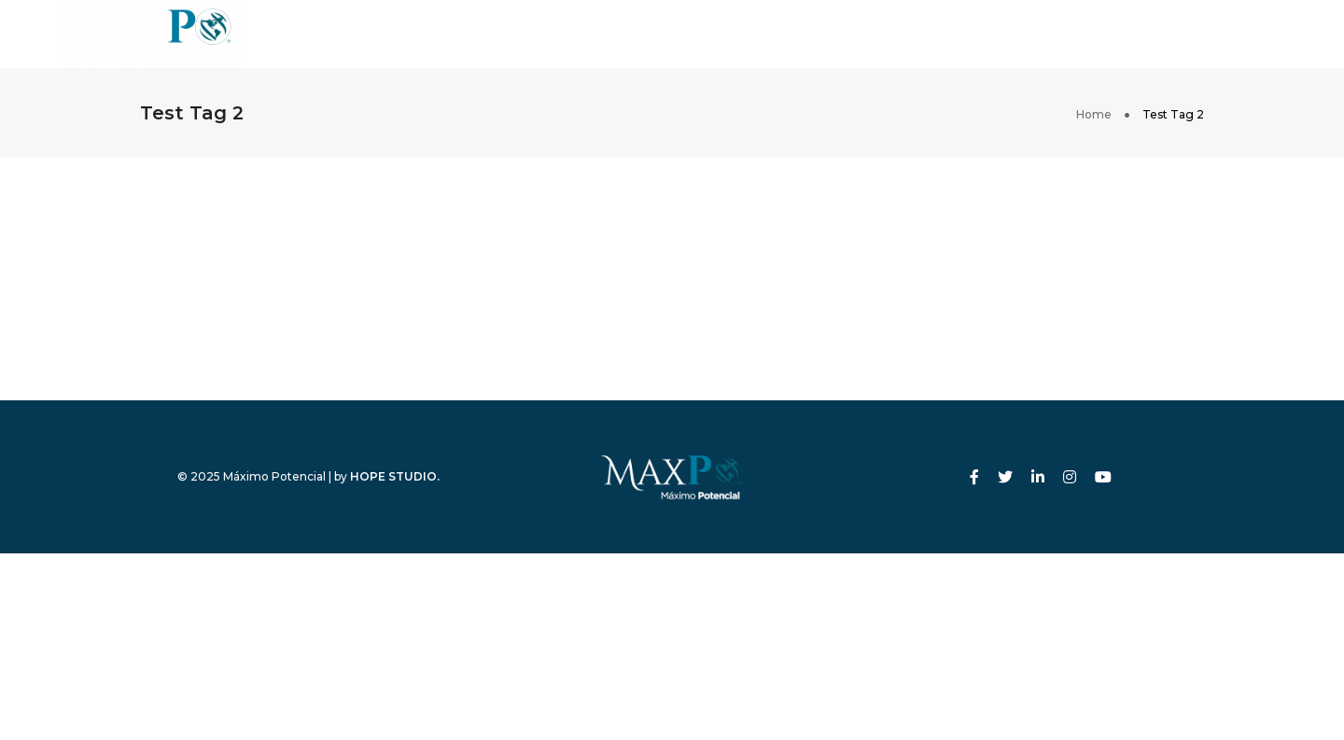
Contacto (946, 33)
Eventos (728, 33)
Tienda (834, 33)
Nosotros (474, 33)
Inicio (376, 33)
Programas (604, 33)
